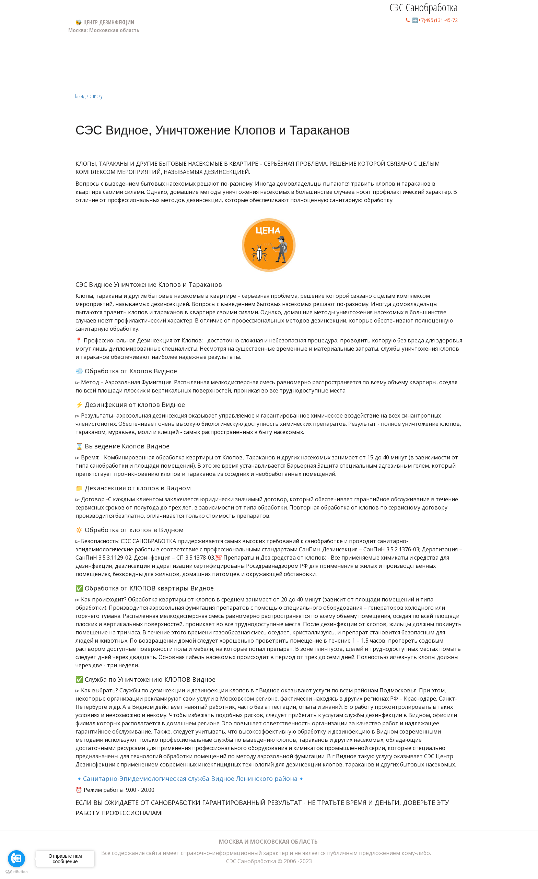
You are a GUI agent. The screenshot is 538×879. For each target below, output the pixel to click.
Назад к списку (88, 96)
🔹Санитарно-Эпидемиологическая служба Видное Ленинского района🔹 (190, 778)
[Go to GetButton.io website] (16, 872)
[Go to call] (16, 858)
